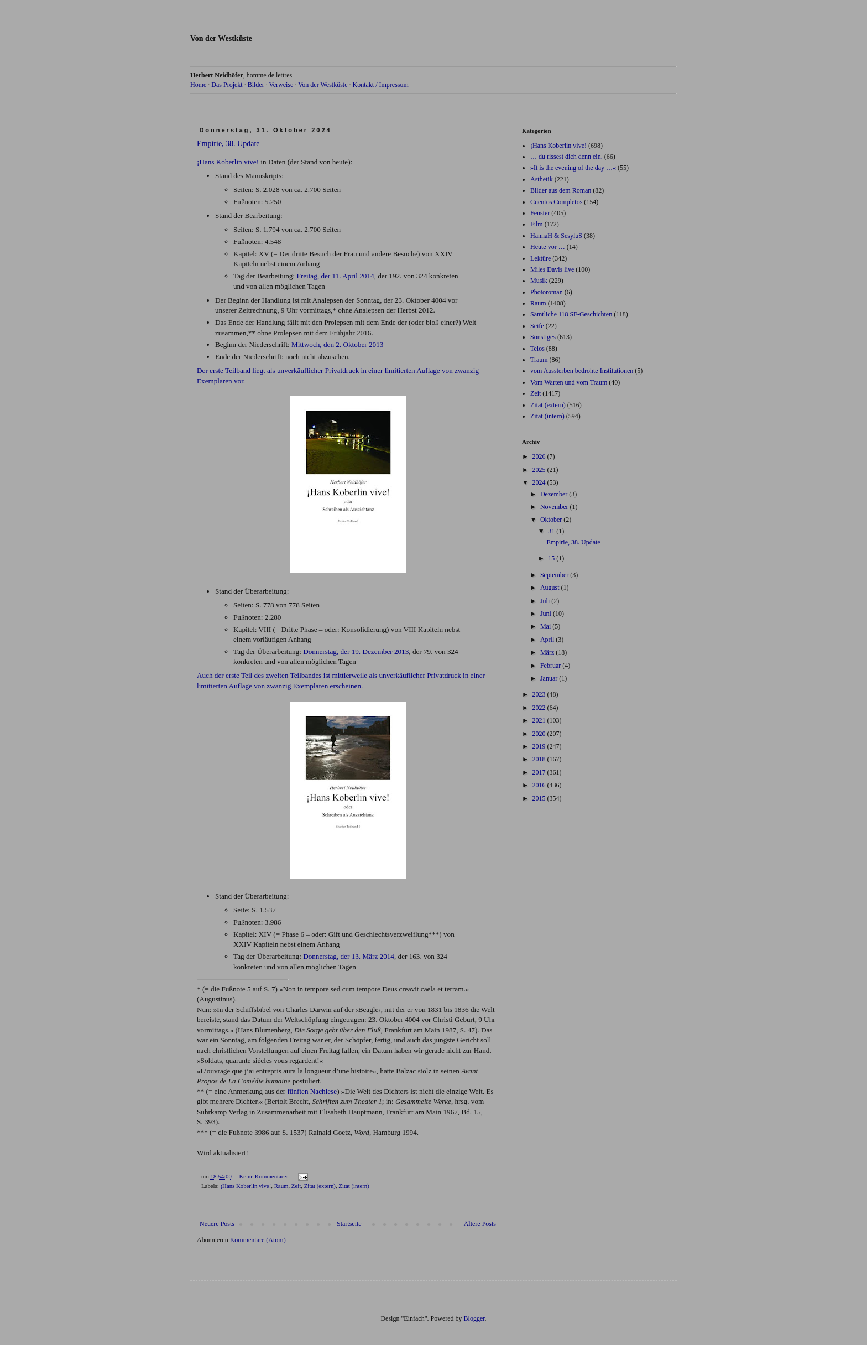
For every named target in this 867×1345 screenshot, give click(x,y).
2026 (539, 456)
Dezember (554, 494)
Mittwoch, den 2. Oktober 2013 (337, 344)
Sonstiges (543, 337)
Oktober (551, 519)
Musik (538, 280)
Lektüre (540, 258)
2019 (539, 746)
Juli (545, 601)
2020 (539, 734)
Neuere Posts (217, 1224)
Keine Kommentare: (264, 1176)
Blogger (474, 1318)
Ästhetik (541, 179)
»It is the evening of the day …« (573, 168)
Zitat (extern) (320, 1185)
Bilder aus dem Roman (560, 190)
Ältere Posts (480, 1224)
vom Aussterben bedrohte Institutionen (581, 371)
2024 (539, 482)
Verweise (281, 85)
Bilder (256, 85)
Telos (537, 348)
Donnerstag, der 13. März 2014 (348, 956)
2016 (539, 785)
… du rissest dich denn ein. (566, 156)
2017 (539, 772)
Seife (537, 326)
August (550, 587)
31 (552, 531)
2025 (539, 470)
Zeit (296, 1185)
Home (198, 85)
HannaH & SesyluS (556, 236)
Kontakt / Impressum (380, 85)
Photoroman (546, 292)
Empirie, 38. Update (228, 143)
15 (552, 558)
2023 (539, 694)
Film (536, 224)
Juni (546, 613)
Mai (546, 626)
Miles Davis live (552, 269)
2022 (539, 708)
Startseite (349, 1224)
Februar (551, 665)
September (555, 575)
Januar (549, 678)
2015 (539, 798)
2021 (539, 720)
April (548, 639)
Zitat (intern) (353, 1185)
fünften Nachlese (312, 1091)
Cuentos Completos (556, 202)
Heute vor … (547, 247)
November (555, 507)
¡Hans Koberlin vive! (228, 162)
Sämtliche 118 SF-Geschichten (571, 314)
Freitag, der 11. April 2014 (335, 276)
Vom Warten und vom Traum (568, 382)
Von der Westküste (221, 38)
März (548, 652)
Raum (281, 1185)
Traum (539, 359)
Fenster (540, 213)
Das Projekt (226, 85)
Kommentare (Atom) (258, 1240)
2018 (539, 759)
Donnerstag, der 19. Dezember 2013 (356, 651)
